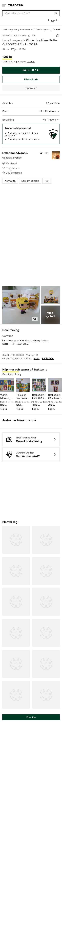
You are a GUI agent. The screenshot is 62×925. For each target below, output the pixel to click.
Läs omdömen (30, 180)
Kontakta (10, 180)
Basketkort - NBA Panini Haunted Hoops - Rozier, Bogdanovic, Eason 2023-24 (55, 396)
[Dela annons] (58, 35)
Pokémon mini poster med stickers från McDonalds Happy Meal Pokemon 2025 (23, 396)
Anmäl (37, 358)
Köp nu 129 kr (31, 70)
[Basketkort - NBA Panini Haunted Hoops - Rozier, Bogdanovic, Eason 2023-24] (55, 385)
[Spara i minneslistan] (31, 88)
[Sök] (56, 13)
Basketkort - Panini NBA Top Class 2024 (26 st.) (39, 396)
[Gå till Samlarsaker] (26, 29)
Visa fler (31, 717)
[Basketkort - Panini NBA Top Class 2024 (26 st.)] (39, 385)
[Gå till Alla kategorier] (9, 29)
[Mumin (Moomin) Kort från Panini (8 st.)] (7, 385)
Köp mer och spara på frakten (25, 369)
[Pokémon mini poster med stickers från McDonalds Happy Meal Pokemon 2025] (23, 385)
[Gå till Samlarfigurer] (42, 29)
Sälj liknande (48, 358)
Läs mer (31, 61)
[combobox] (31, 13)
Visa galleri (50, 314)
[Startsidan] (15, 5)
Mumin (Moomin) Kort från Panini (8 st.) (5, 396)
